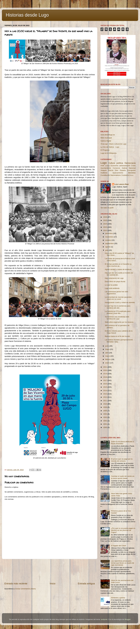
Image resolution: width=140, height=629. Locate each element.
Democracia (130, 163)
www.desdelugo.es (108, 135)
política (119, 163)
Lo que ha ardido (111, 285)
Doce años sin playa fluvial (115, 281)
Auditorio (104, 173)
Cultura (111, 163)
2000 (105, 427)
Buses (131, 175)
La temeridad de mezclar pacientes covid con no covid (118, 298)
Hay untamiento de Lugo (114, 278)
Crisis (133, 166)
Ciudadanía (125, 175)
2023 (105, 227)
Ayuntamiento (106, 168)
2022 (105, 230)
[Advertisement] (49, 570)
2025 (105, 220)
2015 (105, 387)
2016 (105, 384)
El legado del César (118, 546)
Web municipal (106, 138)
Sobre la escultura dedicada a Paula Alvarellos (122, 443)
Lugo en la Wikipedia (108, 153)
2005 (105, 411)
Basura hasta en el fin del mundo (117, 336)
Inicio (52, 583)
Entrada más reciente (15, 583)
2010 (105, 404)
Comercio (116, 168)
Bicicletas (132, 173)
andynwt (104, 619)
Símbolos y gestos (118, 598)
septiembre (109, 243)
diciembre (109, 233)
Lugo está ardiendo (112, 288)
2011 (105, 401)
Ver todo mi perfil (107, 208)
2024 (105, 224)
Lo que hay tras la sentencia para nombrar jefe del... (117, 307)
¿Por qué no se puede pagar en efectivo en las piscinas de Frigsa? (123, 530)
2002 (105, 421)
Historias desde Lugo (27, 15)
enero (107, 363)
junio (107, 346)
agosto (108, 247)
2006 (105, 407)
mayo (107, 349)
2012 (105, 397)
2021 (105, 367)
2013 (105, 394)
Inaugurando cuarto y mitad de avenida (120, 302)
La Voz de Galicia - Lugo (110, 147)
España (123, 170)
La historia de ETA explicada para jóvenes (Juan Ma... (117, 312)
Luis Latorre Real (122, 184)
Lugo (104, 162)
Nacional (132, 168)
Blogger (127, 619)
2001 (105, 424)
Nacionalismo (115, 175)
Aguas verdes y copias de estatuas (118, 269)
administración (124, 166)
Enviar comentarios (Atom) (25, 589)
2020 (105, 370)
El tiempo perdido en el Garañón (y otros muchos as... (118, 265)
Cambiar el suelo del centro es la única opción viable (122, 477)
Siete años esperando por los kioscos (119, 322)
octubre (108, 240)
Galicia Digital (106, 141)
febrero (108, 359)
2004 (105, 414)
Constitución (105, 175)
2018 (105, 377)
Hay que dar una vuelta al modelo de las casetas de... (119, 274)
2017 (105, 380)
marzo (107, 356)
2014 (105, 390)
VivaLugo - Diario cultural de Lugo (113, 144)
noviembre (109, 237)
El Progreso (105, 150)
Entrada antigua (86, 583)
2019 (105, 374)
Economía (114, 166)
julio (107, 250)
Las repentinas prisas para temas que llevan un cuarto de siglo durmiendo (122, 563)
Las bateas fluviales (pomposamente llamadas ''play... (119, 341)
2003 (105, 417)
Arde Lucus (105, 166)
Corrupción (131, 170)
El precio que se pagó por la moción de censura (121, 460)
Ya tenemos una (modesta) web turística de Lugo (117, 318)
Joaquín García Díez (109, 170)
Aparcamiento (118, 173)
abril (107, 353)
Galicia (124, 168)
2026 (105, 217)
